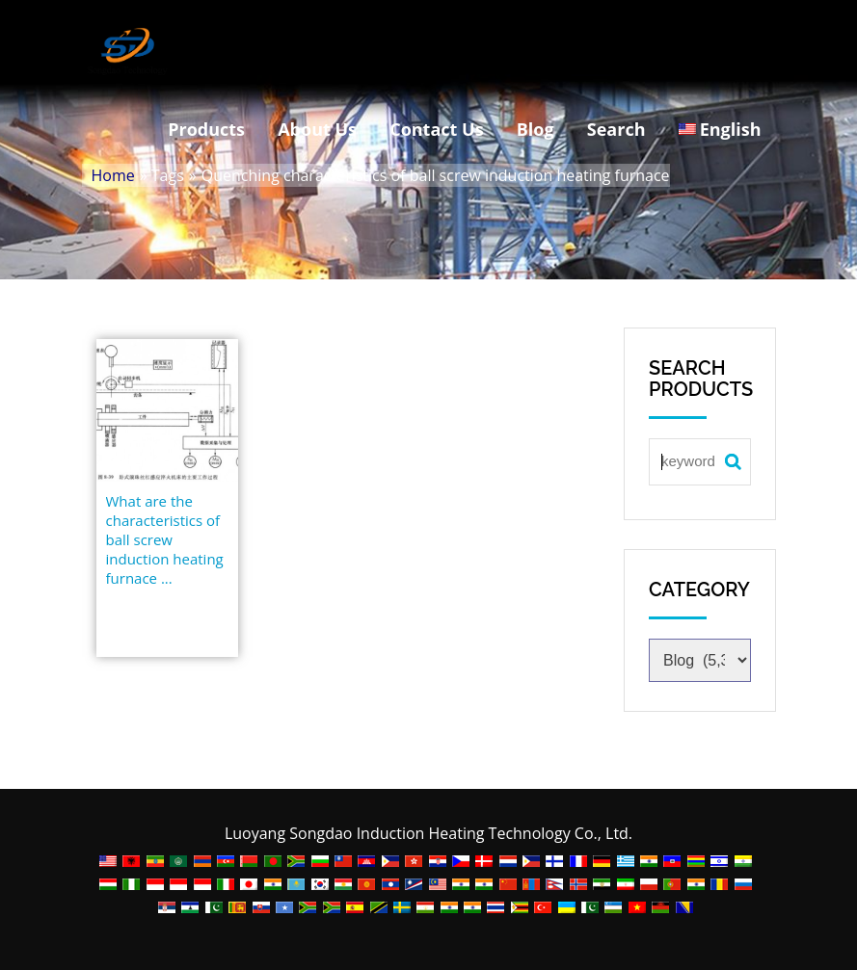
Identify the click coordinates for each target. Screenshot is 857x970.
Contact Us (436, 129)
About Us (317, 129)
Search (616, 129)
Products (206, 129)
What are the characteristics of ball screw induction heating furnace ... (165, 539)
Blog (535, 129)
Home (113, 175)
